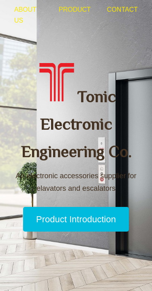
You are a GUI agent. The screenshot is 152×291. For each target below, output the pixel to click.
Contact (122, 9)
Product (75, 9)
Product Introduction (76, 219)
